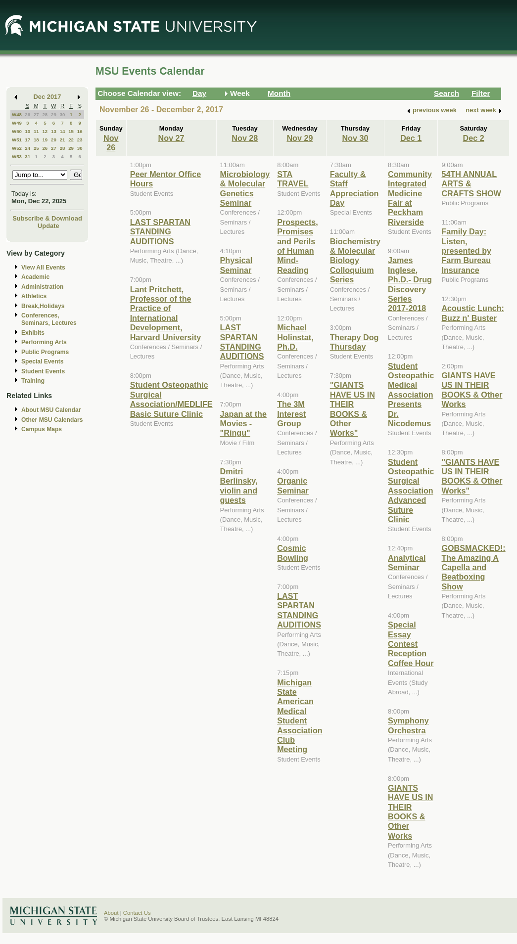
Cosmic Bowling (292, 552)
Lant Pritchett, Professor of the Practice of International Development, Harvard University (165, 313)
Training (33, 380)
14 (62, 131)
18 (36, 139)
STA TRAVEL (292, 179)
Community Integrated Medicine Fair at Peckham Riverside (410, 198)
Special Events (42, 361)
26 (27, 114)
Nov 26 (111, 143)
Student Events (43, 371)
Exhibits (33, 332)
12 (44, 131)
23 (80, 139)
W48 (17, 114)
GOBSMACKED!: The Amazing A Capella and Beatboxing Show (473, 567)
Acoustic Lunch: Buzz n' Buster (472, 313)
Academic (35, 276)
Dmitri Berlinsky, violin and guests (239, 485)
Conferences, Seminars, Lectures (49, 319)
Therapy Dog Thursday (354, 342)
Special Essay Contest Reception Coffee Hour (410, 644)
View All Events (43, 267)
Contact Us (137, 913)
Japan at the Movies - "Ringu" (243, 423)
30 (62, 114)
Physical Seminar (236, 265)
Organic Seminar (293, 485)
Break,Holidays (43, 306)
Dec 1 (411, 138)
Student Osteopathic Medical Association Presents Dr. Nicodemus (411, 394)
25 (36, 148)
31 (27, 156)
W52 (17, 148)
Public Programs (45, 352)
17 (27, 139)
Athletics (34, 296)
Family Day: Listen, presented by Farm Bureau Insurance (466, 250)
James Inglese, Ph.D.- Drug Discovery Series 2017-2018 (410, 284)
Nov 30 (355, 138)
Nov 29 (299, 138)
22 (71, 139)
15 (71, 131)
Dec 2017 (47, 96)
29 (53, 114)
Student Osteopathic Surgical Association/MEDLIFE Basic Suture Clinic (171, 399)
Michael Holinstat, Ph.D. (295, 337)
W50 (17, 131)
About (111, 913)
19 (44, 139)
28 (44, 114)
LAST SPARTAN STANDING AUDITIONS (160, 232)
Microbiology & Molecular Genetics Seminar (245, 188)
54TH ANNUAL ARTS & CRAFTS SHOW (471, 184)
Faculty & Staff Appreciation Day (354, 188)
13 (53, 131)
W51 (17, 139)
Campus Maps (41, 429)
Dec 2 (473, 138)
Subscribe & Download (47, 218)
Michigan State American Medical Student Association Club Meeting (300, 716)
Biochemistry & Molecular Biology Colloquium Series (355, 260)
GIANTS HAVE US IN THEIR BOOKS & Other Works (410, 811)
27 (36, 114)
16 (80, 131)
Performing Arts (44, 342)
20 (53, 139)
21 (62, 139)
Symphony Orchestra (408, 725)
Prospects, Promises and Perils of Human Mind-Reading (297, 246)
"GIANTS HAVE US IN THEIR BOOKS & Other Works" (352, 408)
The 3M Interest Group (291, 414)
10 (27, 131)
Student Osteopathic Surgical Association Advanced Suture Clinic (411, 490)
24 (27, 148)
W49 (17, 123)
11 (36, 131)
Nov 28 (245, 138)
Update (48, 225)
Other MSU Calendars (52, 419)
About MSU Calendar (51, 409)
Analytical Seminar (406, 562)
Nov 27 (171, 138)
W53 (17, 156)
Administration (42, 286)
